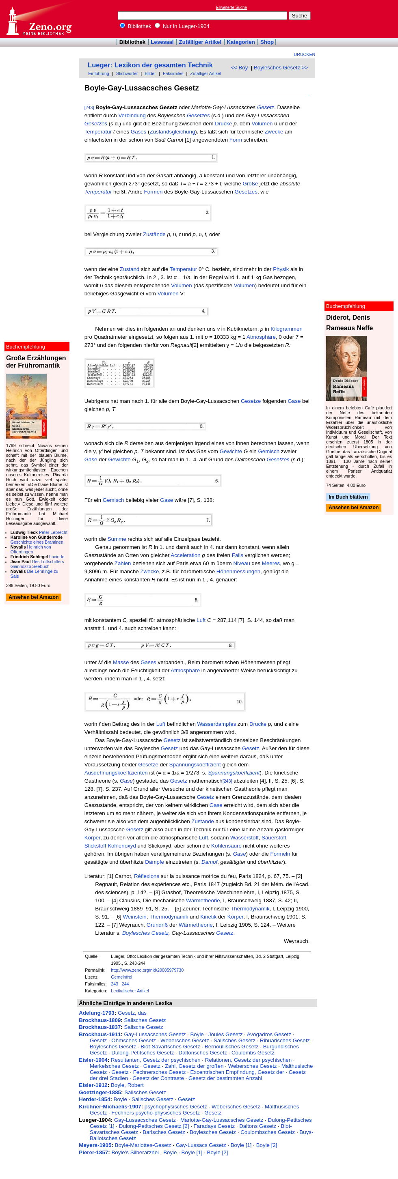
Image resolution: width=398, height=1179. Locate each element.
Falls (237, 555)
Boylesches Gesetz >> (281, 68)
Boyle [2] (266, 1145)
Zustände (154, 234)
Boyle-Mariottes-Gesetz (143, 1145)
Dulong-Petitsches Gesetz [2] (154, 1126)
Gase (294, 401)
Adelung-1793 (96, 1013)
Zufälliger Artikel (200, 42)
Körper (92, 838)
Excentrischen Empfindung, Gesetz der (237, 1072)
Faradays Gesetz (214, 1126)
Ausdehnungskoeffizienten (116, 773)
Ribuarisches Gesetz (285, 1040)
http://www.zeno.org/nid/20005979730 (147, 970)
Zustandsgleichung (172, 132)
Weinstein (134, 917)
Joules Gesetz (225, 1034)
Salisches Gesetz (145, 1020)
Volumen (262, 123)
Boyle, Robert (127, 1085)
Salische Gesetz (143, 1027)
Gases (139, 132)
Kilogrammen (286, 329)
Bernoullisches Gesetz (232, 1046)
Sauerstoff (274, 838)
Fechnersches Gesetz (159, 1072)
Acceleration (185, 555)
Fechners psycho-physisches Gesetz (155, 1113)
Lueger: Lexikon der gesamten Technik (150, 65)
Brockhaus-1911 (100, 1034)
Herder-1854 (94, 1099)
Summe (117, 539)
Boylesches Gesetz (145, 933)
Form (235, 140)
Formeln (280, 854)
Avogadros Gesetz (269, 1034)
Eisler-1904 (93, 1060)
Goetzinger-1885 (100, 1092)
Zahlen (123, 563)
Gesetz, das (132, 1013)
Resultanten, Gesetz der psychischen (156, 1060)
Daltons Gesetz (257, 1126)
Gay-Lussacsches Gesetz (155, 1034)
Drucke (223, 123)
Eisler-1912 (93, 1085)
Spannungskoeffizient (195, 765)
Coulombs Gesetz (253, 1053)
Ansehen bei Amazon (354, 508)
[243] (89, 107)
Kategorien (241, 42)
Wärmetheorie (203, 900)
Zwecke (273, 132)
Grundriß (157, 925)
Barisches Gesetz (164, 1132)
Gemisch (268, 451)
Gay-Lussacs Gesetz (201, 1145)
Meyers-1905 (95, 1145)
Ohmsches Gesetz (133, 1040)
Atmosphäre (261, 337)
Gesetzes (198, 115)
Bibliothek (135, 26)
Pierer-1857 (93, 1152)
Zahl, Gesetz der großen (194, 1066)
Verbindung (131, 115)
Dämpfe (154, 862)
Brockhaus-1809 (100, 1020)
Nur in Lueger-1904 (182, 26)
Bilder (150, 73)
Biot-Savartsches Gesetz (170, 1046)
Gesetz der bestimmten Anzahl (225, 1078)
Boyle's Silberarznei (135, 1152)
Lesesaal (162, 42)
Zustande (202, 821)
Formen (153, 192)
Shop (267, 42)
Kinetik (208, 917)
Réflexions (146, 876)
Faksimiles (173, 73)
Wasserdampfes (216, 724)
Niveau (241, 563)
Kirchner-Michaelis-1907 (110, 1107)
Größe (250, 184)
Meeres (271, 563)
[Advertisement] (360, 18)
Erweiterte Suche (231, 7)
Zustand (129, 269)
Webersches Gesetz (184, 1040)
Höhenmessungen (238, 571)
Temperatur (98, 132)
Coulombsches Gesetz (267, 1132)
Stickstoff (95, 846)
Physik (281, 269)
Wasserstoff (244, 838)
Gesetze (251, 401)
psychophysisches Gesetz (176, 1107)
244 (125, 983)
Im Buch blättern (348, 497)
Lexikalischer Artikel (130, 990)
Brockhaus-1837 (100, 1027)
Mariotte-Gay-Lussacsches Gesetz (221, 1120)
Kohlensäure (226, 846)
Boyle (196, 1034)
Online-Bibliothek (38, 19)
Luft (201, 620)
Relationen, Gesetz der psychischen (248, 1060)
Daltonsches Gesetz (203, 1053)
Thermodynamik (250, 909)
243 (114, 983)
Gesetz (265, 107)
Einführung (98, 73)
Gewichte (231, 451)
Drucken (305, 54)
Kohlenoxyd (122, 846)
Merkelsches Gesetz (114, 1066)
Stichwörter (127, 73)
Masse (121, 662)
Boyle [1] (241, 1145)
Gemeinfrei (121, 977)
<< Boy (239, 68)
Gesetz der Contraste (158, 1078)
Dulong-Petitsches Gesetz (142, 1053)
